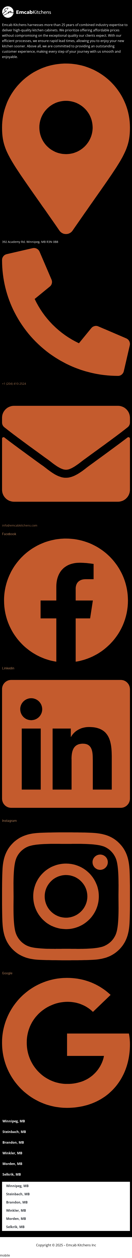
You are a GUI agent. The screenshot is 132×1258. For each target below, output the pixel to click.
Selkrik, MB (11, 1174)
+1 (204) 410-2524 (14, 384)
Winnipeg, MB (13, 1121)
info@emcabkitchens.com (19, 525)
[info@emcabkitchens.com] (66, 515)
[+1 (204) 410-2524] (66, 374)
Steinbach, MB (14, 1131)
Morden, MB (12, 1163)
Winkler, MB (12, 1153)
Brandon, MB (13, 1142)
